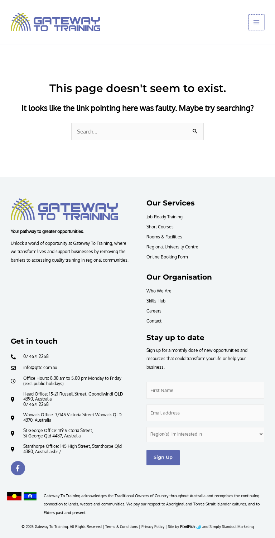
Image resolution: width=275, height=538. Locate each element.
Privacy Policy (152, 526)
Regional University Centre (172, 246)
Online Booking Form (167, 257)
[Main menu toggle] (256, 22)
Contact (153, 321)
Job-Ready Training (164, 216)
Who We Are (159, 291)
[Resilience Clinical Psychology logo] (64, 209)
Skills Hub (155, 301)
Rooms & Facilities (164, 236)
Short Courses (160, 226)
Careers (153, 311)
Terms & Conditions (121, 526)
